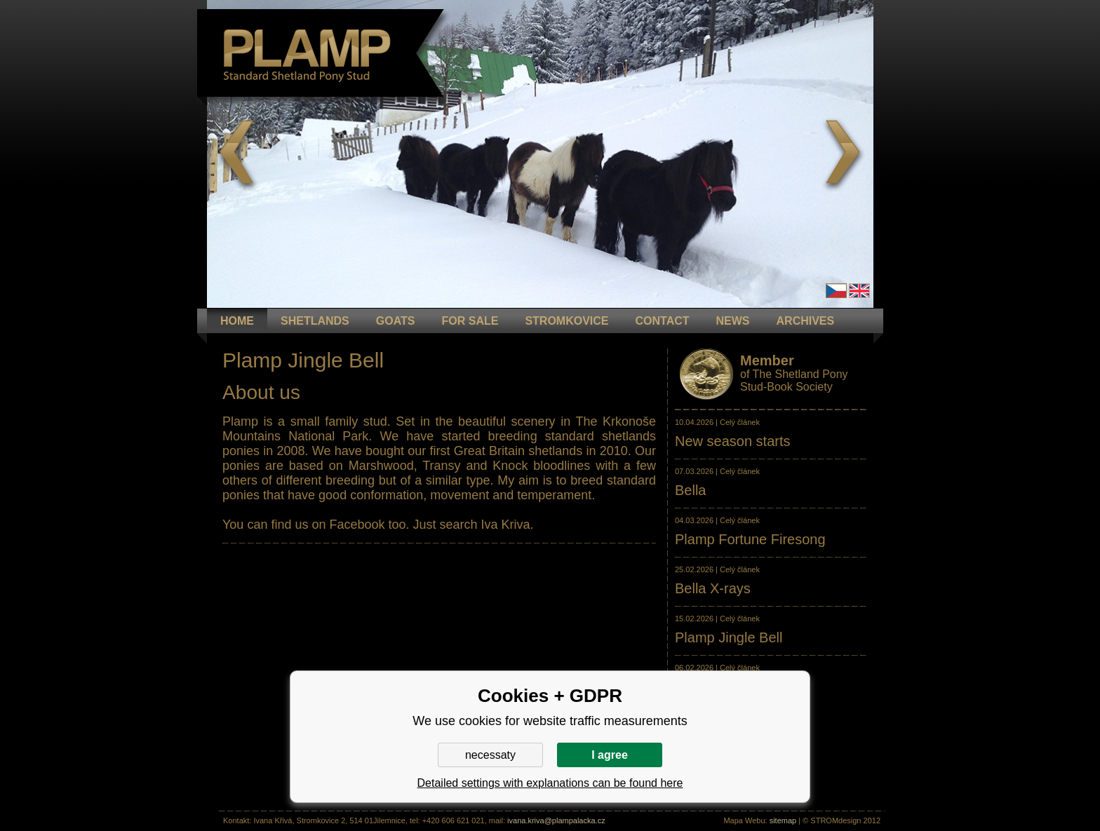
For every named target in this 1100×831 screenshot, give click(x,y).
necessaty (490, 755)
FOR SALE (469, 321)
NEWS (733, 321)
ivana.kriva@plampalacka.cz (556, 820)
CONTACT (663, 321)
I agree (609, 755)
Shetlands (315, 321)
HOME (237, 321)
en (859, 290)
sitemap (783, 820)
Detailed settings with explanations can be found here (550, 783)
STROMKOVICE (566, 321)
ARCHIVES (806, 321)
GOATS (395, 321)
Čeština (836, 290)
